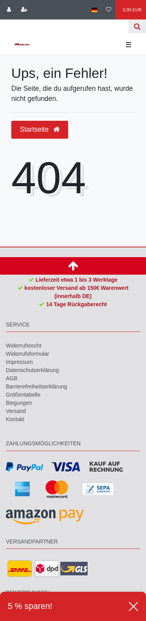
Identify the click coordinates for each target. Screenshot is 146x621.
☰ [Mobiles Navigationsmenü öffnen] (128, 45)
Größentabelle (23, 395)
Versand (16, 411)
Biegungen (19, 403)
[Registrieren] (23, 9)
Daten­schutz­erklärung (32, 370)
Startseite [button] (40, 129)
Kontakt (15, 419)
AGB (12, 378)
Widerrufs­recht (23, 345)
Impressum (19, 362)
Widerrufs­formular (27, 354)
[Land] (94, 9)
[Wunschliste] (109, 9)
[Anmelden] (9, 9)
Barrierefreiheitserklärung (36, 386)
